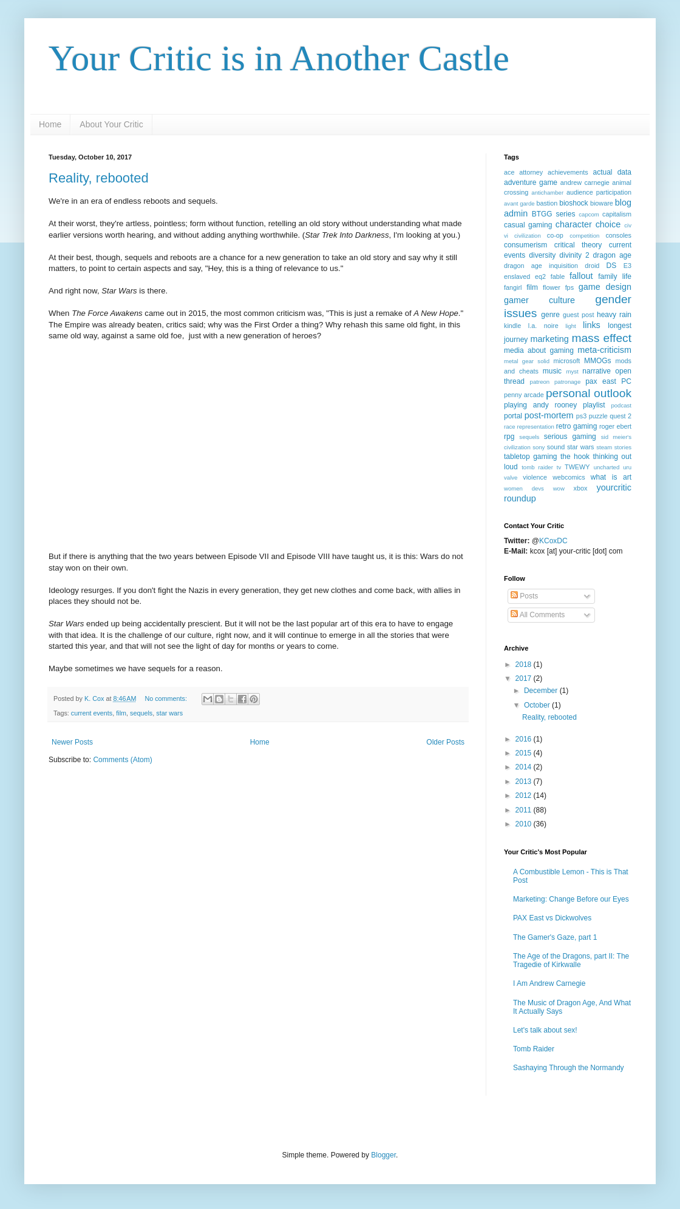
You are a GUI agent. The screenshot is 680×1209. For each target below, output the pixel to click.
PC (626, 381)
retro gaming (576, 426)
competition (584, 235)
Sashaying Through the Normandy (568, 1067)
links (591, 325)
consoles (618, 235)
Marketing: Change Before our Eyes (571, 899)
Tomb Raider (533, 1049)
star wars (169, 713)
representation (535, 426)
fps (569, 287)
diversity (542, 255)
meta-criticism (604, 350)
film (121, 713)
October (538, 705)
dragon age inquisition (541, 265)
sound (556, 446)
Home (50, 124)
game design (605, 287)
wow (559, 488)
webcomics (568, 477)
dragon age (612, 255)
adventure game (530, 182)
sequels (141, 713)
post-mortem (549, 415)
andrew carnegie (585, 182)
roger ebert (615, 426)
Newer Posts (72, 742)
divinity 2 (574, 255)
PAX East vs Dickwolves (552, 918)
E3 (627, 265)
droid (592, 265)
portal (513, 416)
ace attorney (523, 172)
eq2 (540, 276)
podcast (621, 405)
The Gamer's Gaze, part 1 (555, 937)
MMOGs (597, 361)
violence (535, 477)
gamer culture (539, 300)
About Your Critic (111, 124)
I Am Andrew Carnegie (549, 983)
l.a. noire (543, 325)
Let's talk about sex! (545, 1030)
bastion (546, 203)
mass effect (601, 338)
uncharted (607, 467)
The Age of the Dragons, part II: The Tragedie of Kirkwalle (571, 960)
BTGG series (554, 214)
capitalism (616, 214)
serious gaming (570, 436)
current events (91, 713)
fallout (581, 276)
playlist (594, 405)
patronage (567, 381)
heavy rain (614, 314)
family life (614, 276)
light (570, 326)
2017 (524, 678)
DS (612, 265)
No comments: (166, 698)
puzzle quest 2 (610, 416)
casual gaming (528, 225)
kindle (512, 325)
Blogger (383, 1155)
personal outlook (588, 393)
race (509, 426)
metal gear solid (526, 361)
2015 (524, 753)
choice (608, 224)
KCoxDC (553, 541)
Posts (524, 596)
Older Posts (445, 742)
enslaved (517, 276)
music (552, 371)
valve (510, 477)
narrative (596, 371)
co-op (555, 235)
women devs (524, 488)
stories (622, 447)
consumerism (525, 245)
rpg (509, 436)
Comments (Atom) (122, 759)
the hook (575, 456)
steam (604, 447)
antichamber (547, 192)
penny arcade (524, 394)
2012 (524, 795)
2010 (524, 824)
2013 (524, 781)
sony (538, 447)
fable (558, 276)
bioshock (573, 203)
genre (550, 314)
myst (572, 371)
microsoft (566, 360)
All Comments (538, 615)
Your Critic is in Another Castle (279, 58)
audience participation (598, 192)
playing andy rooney (540, 405)
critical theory (578, 245)
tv (559, 467)
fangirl (513, 287)
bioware (601, 203)
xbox (581, 488)
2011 (524, 810)
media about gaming (539, 350)
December (542, 690)
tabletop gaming (530, 456)
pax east (600, 381)
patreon (540, 381)
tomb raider (537, 467)
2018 (524, 664)
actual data (612, 172)
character (574, 224)
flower (551, 287)
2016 (524, 739)
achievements (568, 172)
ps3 (581, 416)
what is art (611, 477)
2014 (524, 767)
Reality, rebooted (99, 178)
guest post (578, 314)
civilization (527, 235)
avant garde (519, 203)
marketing (549, 339)
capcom (589, 214)
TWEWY (577, 467)
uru (627, 467)
